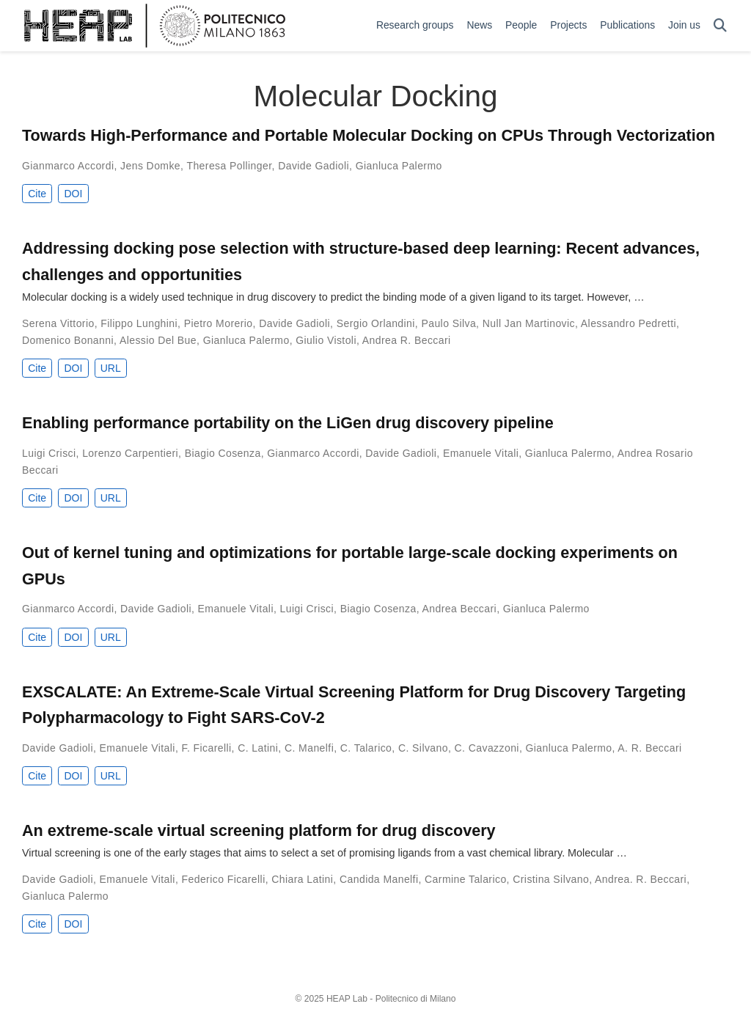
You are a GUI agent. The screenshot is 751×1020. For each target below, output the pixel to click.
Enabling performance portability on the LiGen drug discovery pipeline (288, 423)
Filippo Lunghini (138, 323)
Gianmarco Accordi (68, 166)
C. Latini (258, 748)
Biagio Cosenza (223, 453)
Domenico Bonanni (68, 340)
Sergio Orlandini (376, 323)
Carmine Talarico (466, 879)
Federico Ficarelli (223, 879)
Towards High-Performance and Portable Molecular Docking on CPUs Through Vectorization (368, 135)
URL (110, 368)
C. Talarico (366, 748)
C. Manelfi (309, 748)
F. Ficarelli (207, 748)
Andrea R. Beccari (406, 340)
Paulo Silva (448, 323)
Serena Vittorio (58, 323)
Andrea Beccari (459, 608)
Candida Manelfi (379, 879)
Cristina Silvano (551, 879)
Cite (37, 193)
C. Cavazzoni (487, 748)
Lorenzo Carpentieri (130, 453)
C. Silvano (423, 748)
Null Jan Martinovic (529, 323)
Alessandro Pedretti (628, 323)
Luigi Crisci (49, 453)
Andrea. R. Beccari (640, 879)
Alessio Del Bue (158, 340)
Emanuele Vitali (481, 453)
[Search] (720, 26)
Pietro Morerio (218, 323)
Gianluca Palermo (399, 166)
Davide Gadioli (313, 166)
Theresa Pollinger (228, 166)
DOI (73, 193)
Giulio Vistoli (326, 340)
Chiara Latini (302, 879)
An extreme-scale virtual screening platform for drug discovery (259, 830)
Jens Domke (150, 166)
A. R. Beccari (649, 748)
